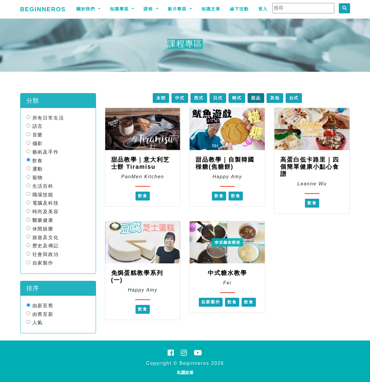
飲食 (37, 160)
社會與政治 (45, 254)
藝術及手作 (45, 152)
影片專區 (178, 9)
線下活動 (239, 9)
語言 (37, 126)
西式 (199, 97)
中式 (180, 97)
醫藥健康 (43, 220)
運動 (37, 168)
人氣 (37, 322)
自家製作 (43, 262)
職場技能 (43, 194)
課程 (149, 9)
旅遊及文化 (45, 237)
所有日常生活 (48, 117)
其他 (275, 97)
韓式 (237, 97)
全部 (161, 97)
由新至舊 (43, 305)
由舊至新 (43, 313)
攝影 (37, 143)
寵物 (37, 177)
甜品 (256, 97)
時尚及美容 (45, 211)
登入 (263, 9)
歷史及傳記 (45, 245)
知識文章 (211, 9)
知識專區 (120, 9)
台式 (294, 97)
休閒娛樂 (43, 228)
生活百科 (43, 186)
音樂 (37, 134)
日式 (218, 97)
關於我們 (86, 9)
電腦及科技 (45, 203)
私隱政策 (185, 372)
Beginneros (43, 9)
